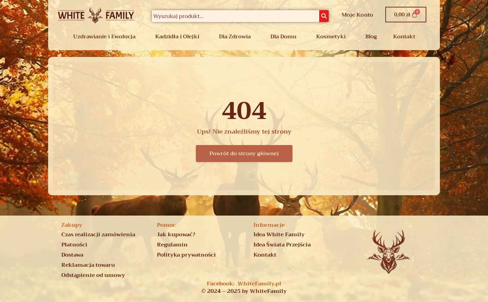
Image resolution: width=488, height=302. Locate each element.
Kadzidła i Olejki (177, 36)
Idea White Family (279, 234)
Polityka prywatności (186, 255)
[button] (106, 36)
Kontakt (404, 36)
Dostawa (72, 255)
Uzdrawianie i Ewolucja (104, 36)
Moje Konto (357, 15)
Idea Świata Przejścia (282, 244)
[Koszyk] (406, 14)
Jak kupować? (176, 234)
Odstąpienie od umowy (93, 275)
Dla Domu (283, 36)
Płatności (74, 244)
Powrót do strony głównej (244, 153)
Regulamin (172, 244)
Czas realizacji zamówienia (98, 234)
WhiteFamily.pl (259, 283)
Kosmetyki (331, 36)
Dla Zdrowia (235, 36)
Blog (371, 36)
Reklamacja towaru (88, 265)
